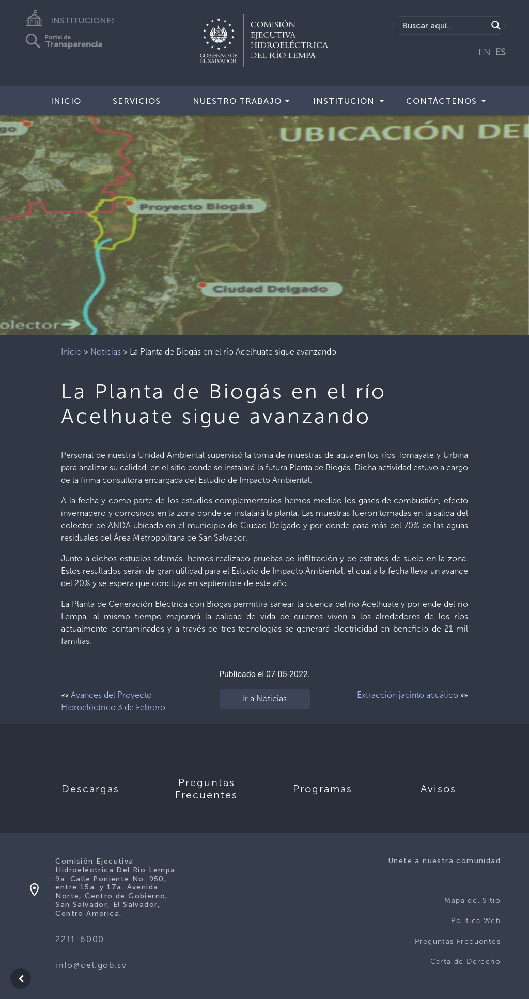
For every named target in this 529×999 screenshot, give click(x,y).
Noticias (105, 352)
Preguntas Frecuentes (458, 941)
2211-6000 (79, 939)
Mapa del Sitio (472, 900)
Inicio (66, 101)
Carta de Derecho (465, 961)
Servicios (137, 101)
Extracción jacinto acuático (407, 695)
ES (500, 52)
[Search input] (443, 25)
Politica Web (476, 920)
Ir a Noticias (265, 698)
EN (484, 52)
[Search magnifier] (496, 25)
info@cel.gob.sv (91, 965)
